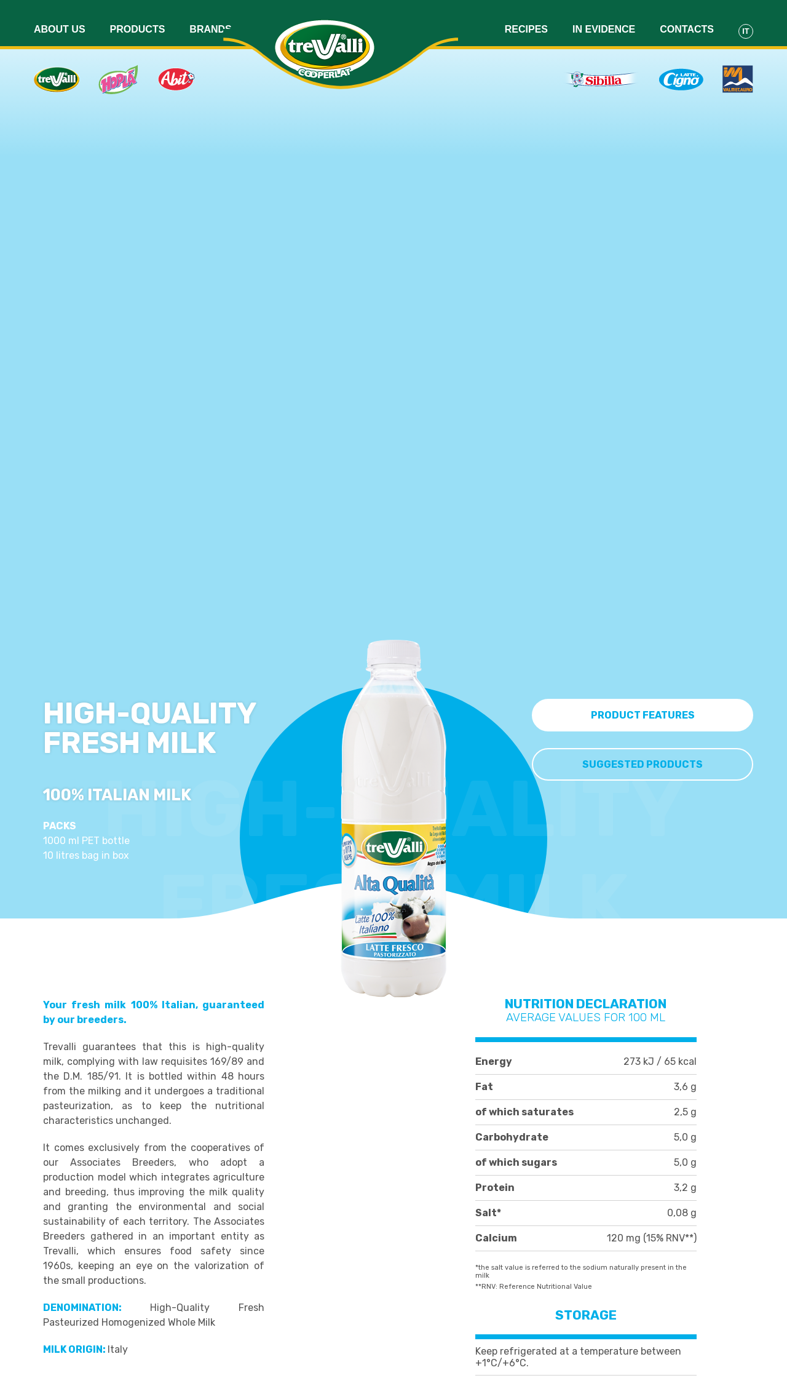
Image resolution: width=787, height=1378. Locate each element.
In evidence (603, 19)
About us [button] (59, 19)
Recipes (526, 19)
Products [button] (137, 19)
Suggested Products (642, 759)
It (745, 21)
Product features (643, 710)
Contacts (687, 19)
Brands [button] (210, 19)
